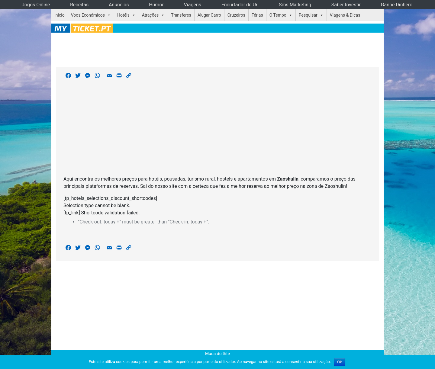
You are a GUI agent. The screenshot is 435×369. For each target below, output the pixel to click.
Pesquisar (308, 15)
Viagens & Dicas (345, 15)
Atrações (150, 15)
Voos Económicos (88, 15)
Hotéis (123, 15)
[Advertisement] (217, 48)
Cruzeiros (236, 15)
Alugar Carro (209, 15)
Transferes (181, 15)
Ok (339, 362)
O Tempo (277, 15)
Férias (257, 15)
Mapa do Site (217, 353)
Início (59, 15)
